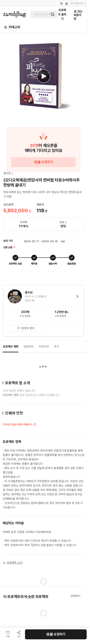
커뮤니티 (44, 346)
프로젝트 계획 (10, 346)
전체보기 (75, 596)
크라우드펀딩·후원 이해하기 (19, 425)
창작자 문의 (26, 328)
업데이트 (29, 346)
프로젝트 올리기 (62, 14)
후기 (56, 346)
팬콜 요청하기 (43, 162)
